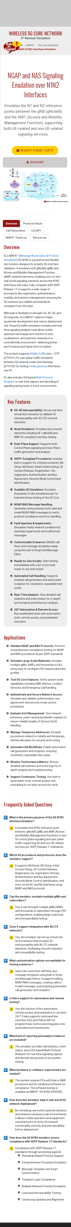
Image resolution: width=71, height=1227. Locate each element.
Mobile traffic (38, 353)
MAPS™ (30, 45)
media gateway (38, 366)
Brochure (35, 162)
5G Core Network (48, 45)
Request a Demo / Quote (35, 150)
